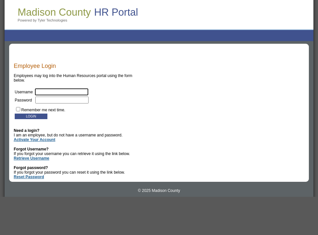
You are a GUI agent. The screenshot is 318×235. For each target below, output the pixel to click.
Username (51, 92)
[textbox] (62, 100)
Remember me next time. (43, 110)
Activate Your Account (34, 139)
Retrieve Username (31, 158)
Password (52, 100)
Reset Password (29, 177)
